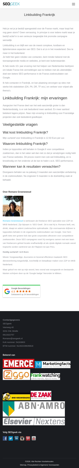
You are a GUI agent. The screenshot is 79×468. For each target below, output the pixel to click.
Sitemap (23, 465)
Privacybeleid (32, 465)
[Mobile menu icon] (73, 4)
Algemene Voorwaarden (49, 465)
